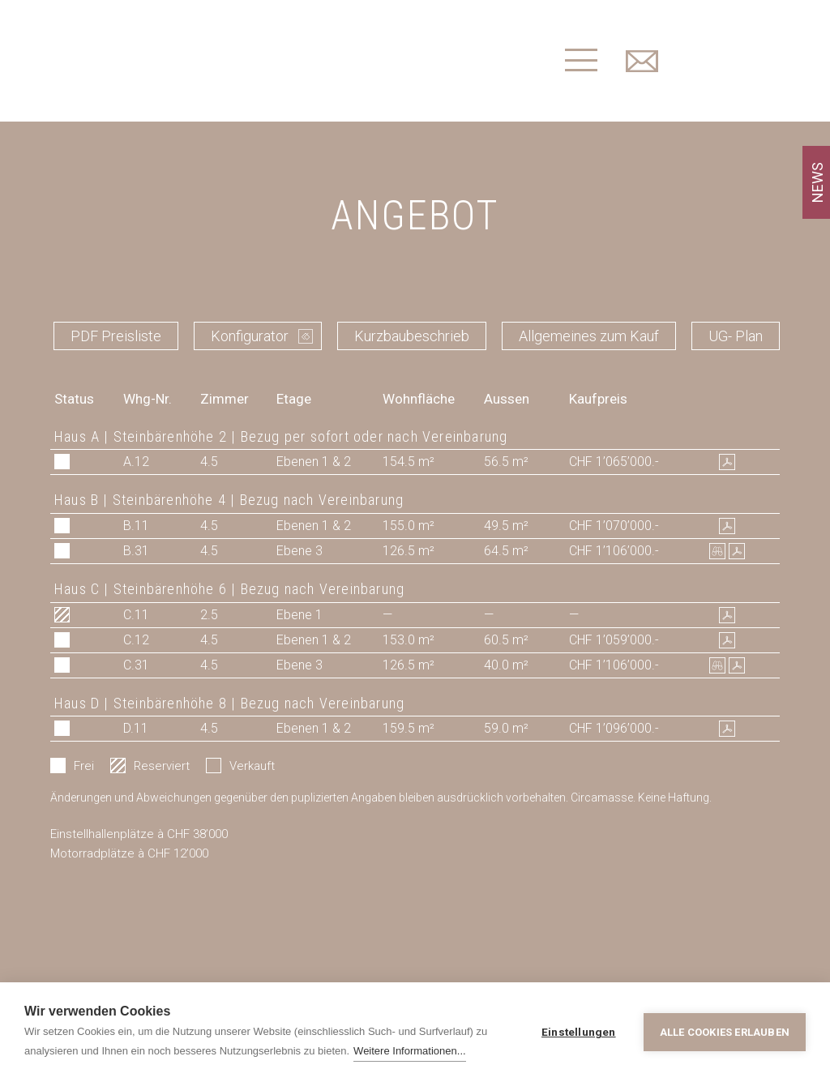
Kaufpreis (598, 399)
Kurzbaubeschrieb (411, 335)
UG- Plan (735, 335)
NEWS (817, 182)
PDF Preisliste (116, 335)
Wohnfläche (419, 399)
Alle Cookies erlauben (724, 1032)
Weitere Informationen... (409, 1051)
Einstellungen (578, 1031)
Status (74, 399)
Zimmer (224, 399)
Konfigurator (250, 335)
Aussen (506, 399)
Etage (293, 399)
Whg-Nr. (147, 399)
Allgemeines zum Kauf (589, 335)
